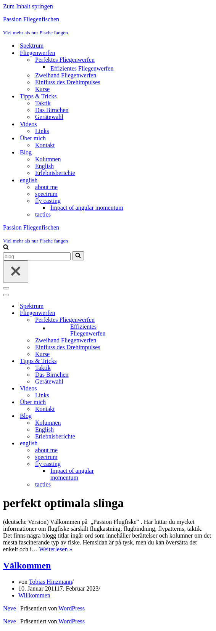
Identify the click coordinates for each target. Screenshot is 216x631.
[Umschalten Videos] (136, 388)
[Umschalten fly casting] (136, 464)
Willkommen (34, 595)
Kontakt (45, 145)
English (44, 166)
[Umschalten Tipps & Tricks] (136, 361)
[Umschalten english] (136, 443)
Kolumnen (48, 159)
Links (42, 131)
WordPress (71, 608)
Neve (9, 608)
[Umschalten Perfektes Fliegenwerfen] (136, 320)
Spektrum (32, 45)
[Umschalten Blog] (136, 416)
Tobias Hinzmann (50, 581)
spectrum (46, 194)
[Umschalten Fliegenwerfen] (136, 313)
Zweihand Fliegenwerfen (65, 75)
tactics (43, 214)
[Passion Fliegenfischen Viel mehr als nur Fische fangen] (108, 26)
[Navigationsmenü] (6, 288)
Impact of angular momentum (86, 207)
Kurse (42, 89)
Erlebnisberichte (55, 173)
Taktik (43, 103)
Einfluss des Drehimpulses (67, 82)
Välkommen (27, 565)
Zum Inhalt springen (28, 6)
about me (46, 187)
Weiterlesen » (55, 549)
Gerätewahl (49, 117)
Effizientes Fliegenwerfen (81, 68)
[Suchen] (6, 247)
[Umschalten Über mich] (136, 402)
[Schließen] (15, 271)
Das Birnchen (52, 110)
